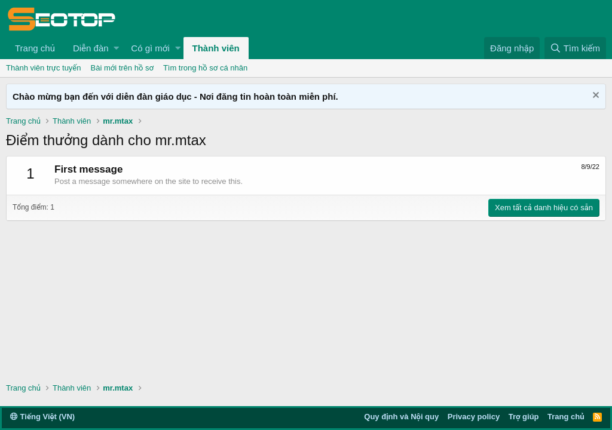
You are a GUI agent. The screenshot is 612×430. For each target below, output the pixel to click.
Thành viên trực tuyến (43, 67)
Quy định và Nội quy (401, 416)
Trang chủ (35, 48)
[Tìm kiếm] (575, 48)
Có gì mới (150, 48)
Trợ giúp (524, 416)
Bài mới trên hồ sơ (122, 67)
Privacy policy (474, 416)
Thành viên (216, 48)
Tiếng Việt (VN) (42, 416)
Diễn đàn (91, 48)
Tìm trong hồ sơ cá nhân (205, 67)
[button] (116, 48)
